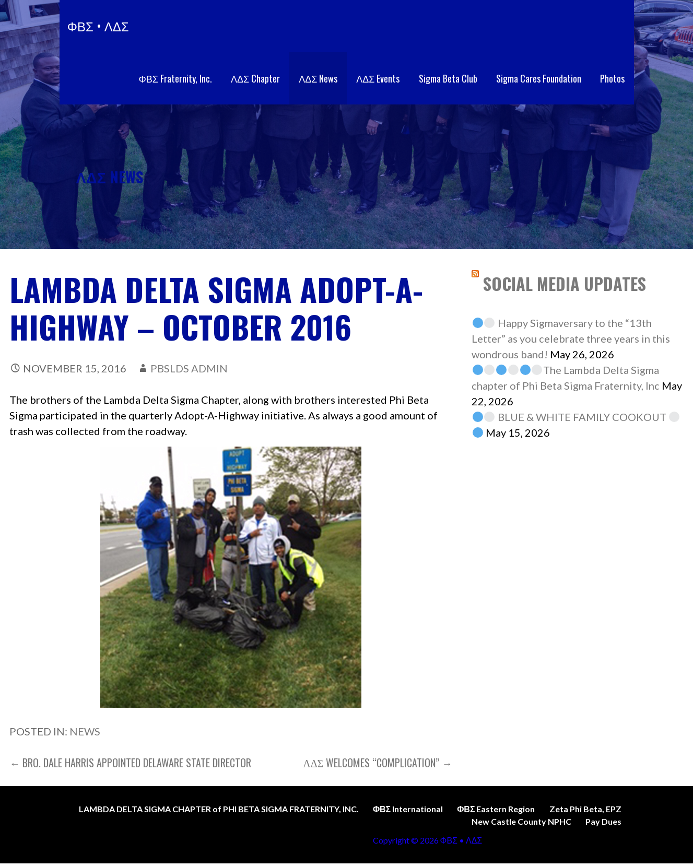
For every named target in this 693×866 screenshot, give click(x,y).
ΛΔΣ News (318, 78)
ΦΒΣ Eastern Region (496, 809)
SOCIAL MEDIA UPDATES (564, 283)
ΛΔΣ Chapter (255, 78)
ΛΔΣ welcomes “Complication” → (377, 762)
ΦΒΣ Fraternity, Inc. (175, 78)
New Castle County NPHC (521, 821)
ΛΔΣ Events (378, 78)
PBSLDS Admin (189, 368)
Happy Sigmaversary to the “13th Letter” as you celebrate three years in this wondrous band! (571, 338)
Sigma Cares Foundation (538, 78)
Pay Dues (603, 821)
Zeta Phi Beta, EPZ (585, 809)
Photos (612, 78)
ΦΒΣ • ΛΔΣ (98, 25)
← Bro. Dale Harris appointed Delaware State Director (130, 762)
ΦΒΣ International (408, 809)
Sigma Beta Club (448, 78)
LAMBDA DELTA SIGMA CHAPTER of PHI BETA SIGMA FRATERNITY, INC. (219, 809)
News (84, 731)
